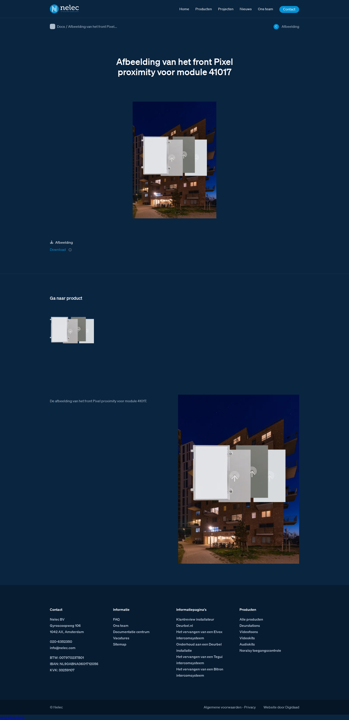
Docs (61, 26)
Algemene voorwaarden (222, 707)
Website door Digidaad (281, 707)
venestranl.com (12, 717)
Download (58, 249)
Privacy (250, 707)
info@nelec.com (62, 648)
